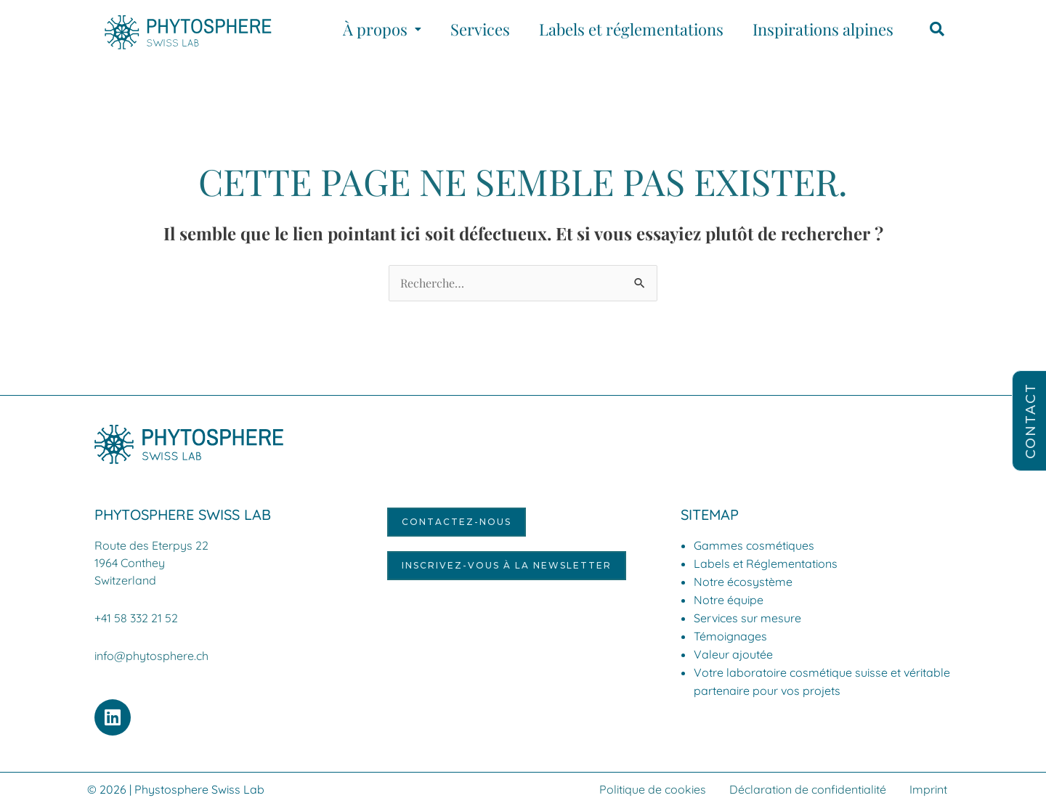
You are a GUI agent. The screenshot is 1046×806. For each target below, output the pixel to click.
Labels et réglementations (631, 29)
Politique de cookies (652, 789)
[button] (382, 29)
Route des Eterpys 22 (151, 545)
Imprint (928, 789)
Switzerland (125, 580)
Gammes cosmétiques (754, 545)
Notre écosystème (743, 581)
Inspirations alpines (823, 29)
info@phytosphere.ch (151, 655)
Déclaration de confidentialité (807, 789)
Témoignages (730, 636)
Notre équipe (728, 600)
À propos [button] (382, 29)
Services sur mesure (747, 618)
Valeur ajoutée (733, 654)
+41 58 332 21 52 (136, 618)
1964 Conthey (129, 562)
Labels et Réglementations (766, 563)
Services (480, 29)
